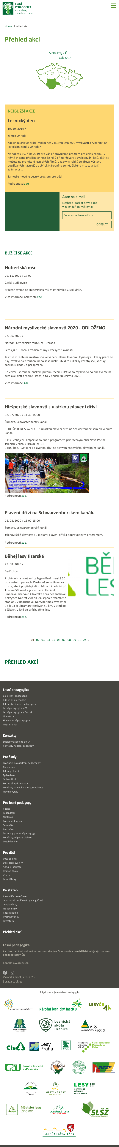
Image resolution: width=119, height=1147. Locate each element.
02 (38, 639)
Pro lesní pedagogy (17, 802)
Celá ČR (65, 58)
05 (53, 639)
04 (48, 639)
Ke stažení (10, 890)
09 (74, 639)
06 (58, 639)
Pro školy (9, 756)
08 (69, 639)
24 (85, 639)
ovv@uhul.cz (20, 963)
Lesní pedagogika (16, 689)
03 (43, 639)
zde (26, 184)
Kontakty (9, 735)
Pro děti (9, 852)
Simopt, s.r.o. (20, 977)
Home (8, 26)
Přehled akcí (21, 661)
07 (64, 639)
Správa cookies (12, 981)
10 (79, 639)
